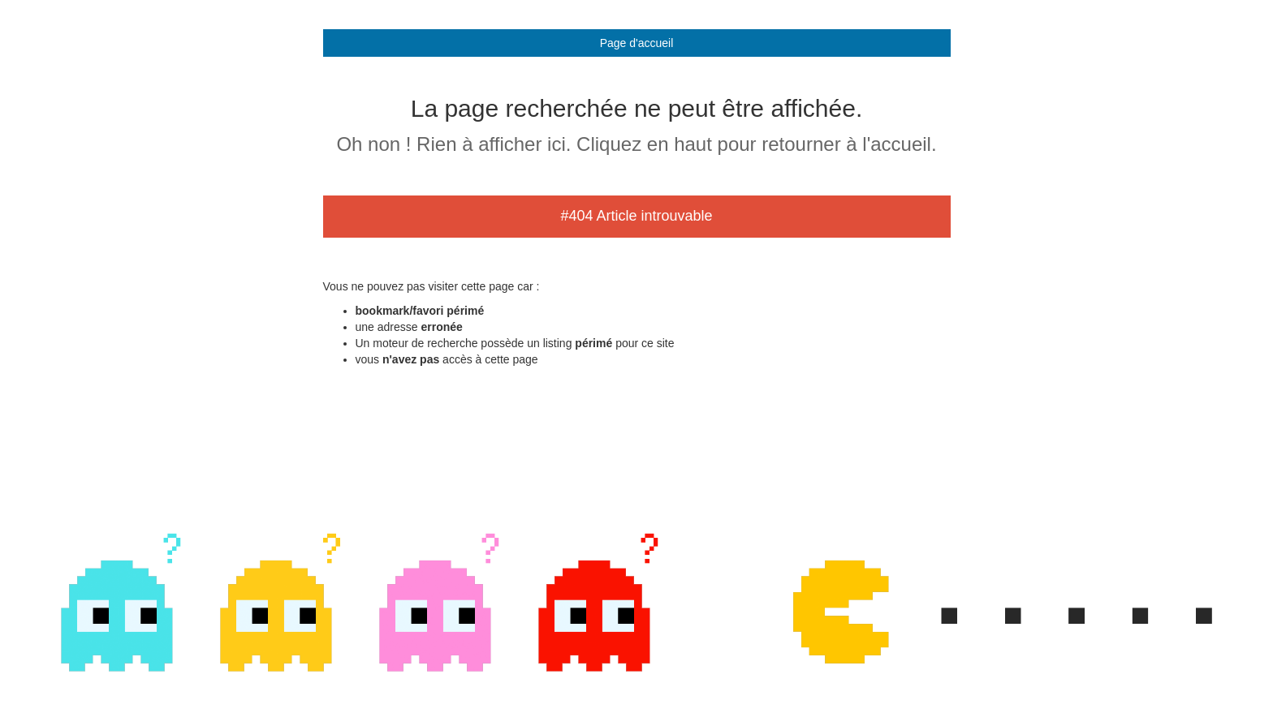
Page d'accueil (637, 43)
